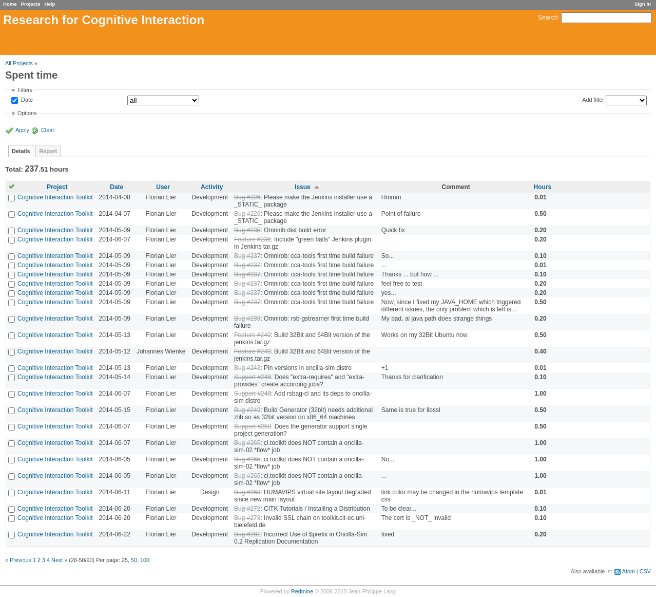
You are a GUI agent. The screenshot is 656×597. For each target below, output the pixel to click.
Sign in (642, 4)
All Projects (19, 63)
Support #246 (252, 377)
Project (57, 187)
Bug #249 (247, 410)
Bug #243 (247, 367)
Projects (31, 4)
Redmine (302, 591)
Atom (628, 571)
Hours (543, 187)
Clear (47, 130)
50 (134, 560)
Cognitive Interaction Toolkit (55, 197)
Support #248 (252, 393)
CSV (645, 571)
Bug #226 (247, 197)
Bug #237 (247, 255)
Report (48, 151)
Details (21, 151)
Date (26, 100)
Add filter (593, 100)
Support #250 (252, 426)
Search (547, 17)
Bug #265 (247, 442)
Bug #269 (247, 492)
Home (10, 4)
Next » (59, 560)
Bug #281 (247, 534)
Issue (303, 187)
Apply (22, 130)
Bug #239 (247, 318)
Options (26, 113)
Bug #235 (247, 230)
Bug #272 (247, 508)
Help (50, 4)
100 (144, 560)
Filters (24, 90)
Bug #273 (247, 517)
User (163, 187)
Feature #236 (252, 239)
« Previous (18, 560)
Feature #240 (252, 335)
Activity (212, 187)
